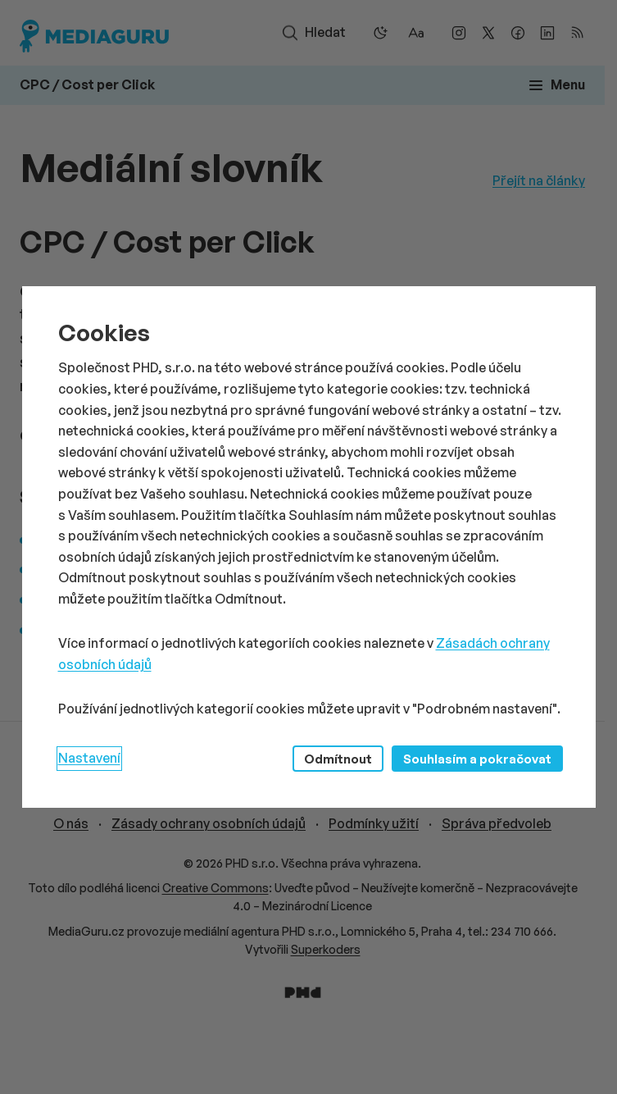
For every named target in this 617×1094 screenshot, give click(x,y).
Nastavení (89, 758)
